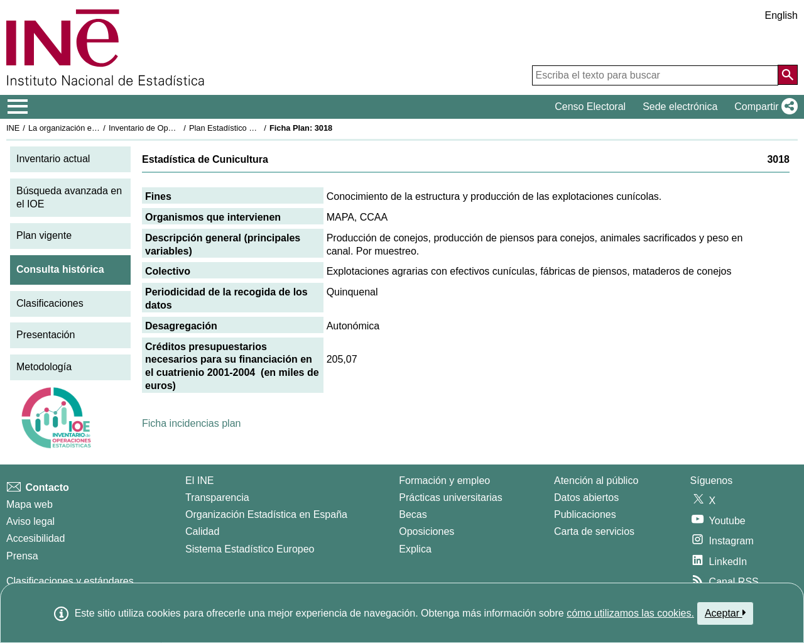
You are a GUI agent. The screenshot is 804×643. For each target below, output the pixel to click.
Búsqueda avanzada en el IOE (69, 197)
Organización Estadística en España (266, 514)
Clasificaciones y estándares (70, 581)
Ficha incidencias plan (191, 423)
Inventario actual (53, 158)
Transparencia (217, 497)
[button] (763, 107)
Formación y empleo (444, 480)
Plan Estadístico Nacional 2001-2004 (255, 128)
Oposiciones (426, 531)
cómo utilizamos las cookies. (630, 613)
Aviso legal (30, 521)
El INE (199, 480)
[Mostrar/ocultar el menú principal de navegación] (18, 107)
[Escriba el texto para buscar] (655, 75)
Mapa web (29, 504)
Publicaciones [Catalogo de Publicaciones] (585, 514)
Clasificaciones (50, 303)
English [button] (781, 15)
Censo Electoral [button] (590, 106)
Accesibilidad (35, 538)
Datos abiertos (586, 497)
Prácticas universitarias (451, 497)
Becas (412, 514)
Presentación (45, 334)
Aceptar (725, 612)
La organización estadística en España (97, 128)
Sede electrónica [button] (680, 106)
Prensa (22, 556)
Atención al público (596, 480)
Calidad (202, 531)
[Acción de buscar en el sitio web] (788, 75)
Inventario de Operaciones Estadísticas (179, 128)
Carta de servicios (594, 531)
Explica (415, 549)
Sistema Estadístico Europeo (249, 549)
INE (12, 128)
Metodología (44, 366)
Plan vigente (44, 235)
